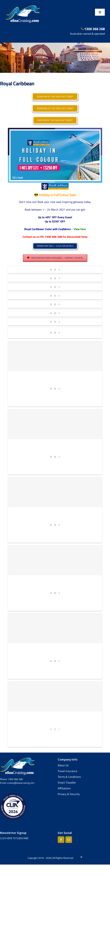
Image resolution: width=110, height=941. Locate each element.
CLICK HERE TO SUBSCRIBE (14, 838)
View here (80, 229)
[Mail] (68, 839)
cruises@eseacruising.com (20, 783)
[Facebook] (61, 839)
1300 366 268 (93, 29)
